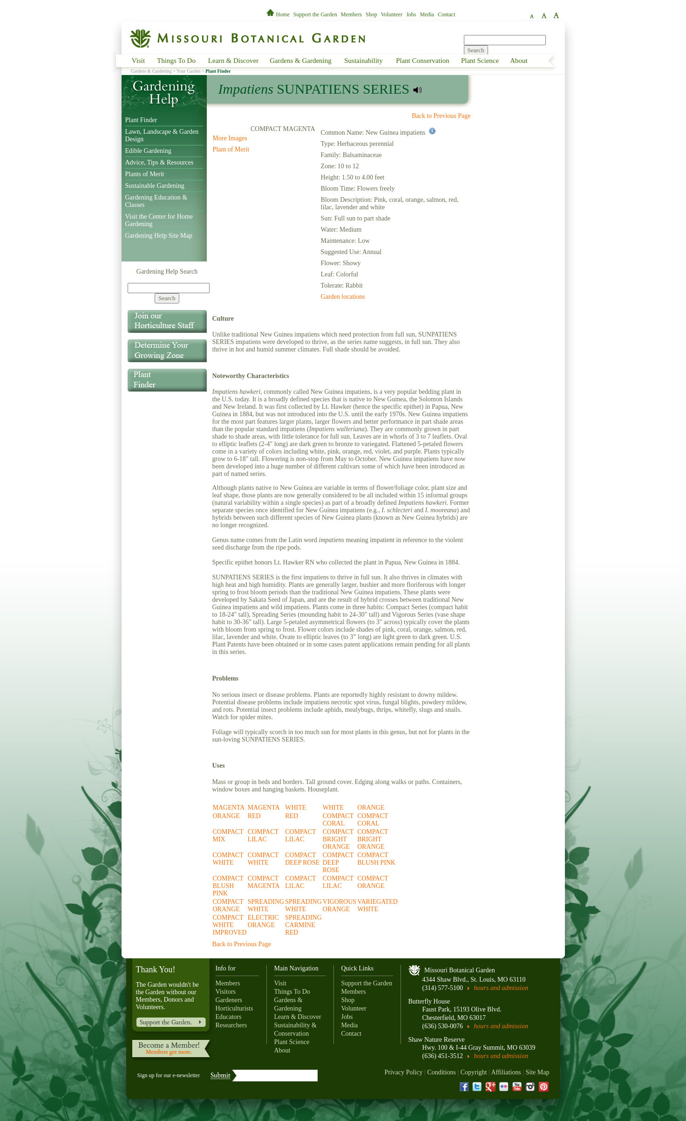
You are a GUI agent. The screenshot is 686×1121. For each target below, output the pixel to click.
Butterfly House (429, 1001)
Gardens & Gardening (300, 60)
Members (351, 14)
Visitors (226, 991)
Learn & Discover (233, 60)
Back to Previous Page (441, 115)
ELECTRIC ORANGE (263, 921)
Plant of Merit (231, 149)
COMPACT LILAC (263, 835)
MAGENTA (229, 807)
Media (427, 14)
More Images (230, 138)
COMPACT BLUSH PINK (376, 859)
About (519, 60)
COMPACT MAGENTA (264, 882)
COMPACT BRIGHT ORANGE (338, 839)
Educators (229, 1016)
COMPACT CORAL (338, 819)
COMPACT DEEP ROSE (302, 859)
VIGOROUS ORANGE (339, 905)
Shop (371, 14)
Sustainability (363, 60)
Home (278, 14)
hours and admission (501, 987)
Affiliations (506, 1072)
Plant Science (480, 60)
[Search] (169, 288)
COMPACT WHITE (228, 859)
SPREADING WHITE (266, 905)
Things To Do (176, 60)
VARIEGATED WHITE (377, 905)
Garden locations (343, 296)
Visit (138, 60)
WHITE (295, 807)
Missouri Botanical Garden (459, 970)
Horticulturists (234, 1008)
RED (254, 815)
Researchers (231, 1025)
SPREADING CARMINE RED (303, 925)
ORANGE (370, 807)
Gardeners (229, 1000)
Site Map (538, 1072)
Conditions (441, 1072)
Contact (446, 14)
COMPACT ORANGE (372, 882)
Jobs (411, 14)
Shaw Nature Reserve (436, 1039)
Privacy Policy (403, 1072)
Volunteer (391, 14)
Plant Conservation (422, 60)
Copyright (474, 1072)
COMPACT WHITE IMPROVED (230, 925)
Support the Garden (315, 14)
